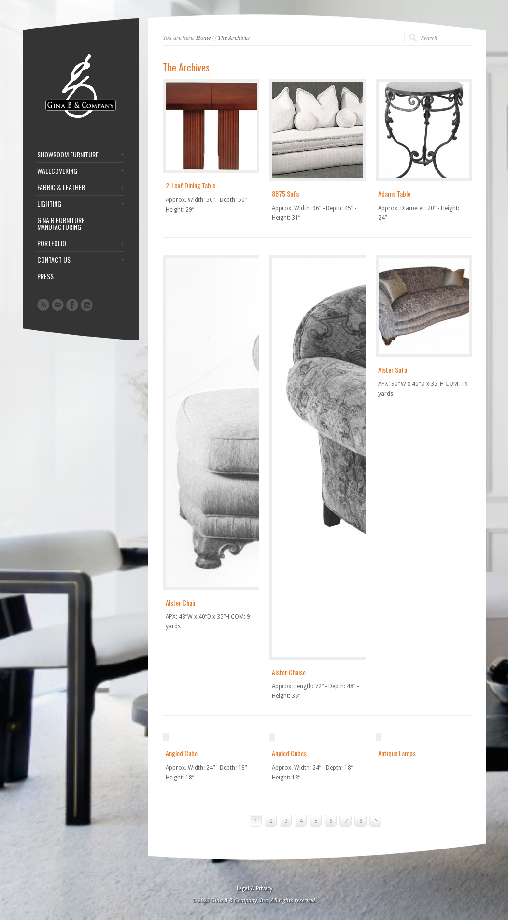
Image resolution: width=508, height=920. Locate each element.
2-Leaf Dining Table (190, 185)
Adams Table (394, 193)
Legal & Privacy (254, 888)
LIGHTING (49, 203)
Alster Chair (181, 602)
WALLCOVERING (57, 171)
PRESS (45, 276)
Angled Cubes (289, 753)
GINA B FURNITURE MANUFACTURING (61, 223)
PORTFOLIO (51, 243)
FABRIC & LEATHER (61, 187)
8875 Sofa (285, 193)
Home (203, 38)
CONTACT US (54, 259)
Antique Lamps (397, 753)
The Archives (234, 38)
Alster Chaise (289, 672)
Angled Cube (182, 753)
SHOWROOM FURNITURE (68, 154)
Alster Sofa (392, 370)
